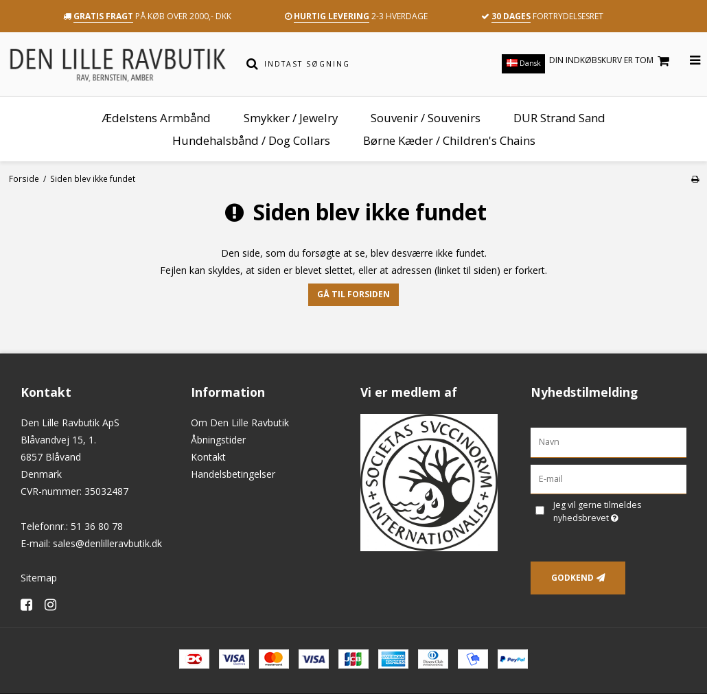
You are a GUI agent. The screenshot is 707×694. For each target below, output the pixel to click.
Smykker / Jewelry (291, 118)
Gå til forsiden (353, 294)
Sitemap (39, 577)
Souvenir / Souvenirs (425, 118)
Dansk (524, 63)
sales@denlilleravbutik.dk (107, 543)
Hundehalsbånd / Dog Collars (251, 140)
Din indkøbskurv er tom (611, 60)
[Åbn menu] (686, 60)
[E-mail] (609, 478)
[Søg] (252, 63)
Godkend (572, 577)
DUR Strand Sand (559, 118)
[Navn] (609, 441)
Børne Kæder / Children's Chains (449, 140)
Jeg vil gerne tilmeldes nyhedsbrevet (618, 511)
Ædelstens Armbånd (156, 118)
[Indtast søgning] (363, 63)
